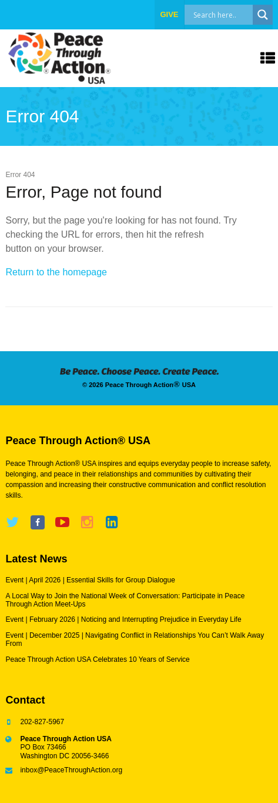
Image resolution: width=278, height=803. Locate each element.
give (169, 14)
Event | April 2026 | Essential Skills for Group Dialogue (90, 580)
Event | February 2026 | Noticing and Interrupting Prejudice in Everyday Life (123, 619)
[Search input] (231, 15)
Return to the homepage (56, 272)
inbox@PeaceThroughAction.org (71, 770)
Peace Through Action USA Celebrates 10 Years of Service (97, 659)
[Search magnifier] (263, 15)
